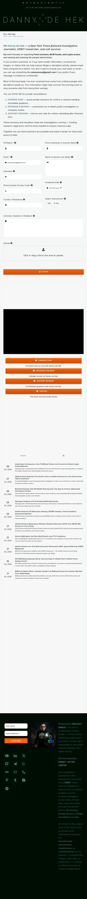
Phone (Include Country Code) (16, 185)
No (57, 203)
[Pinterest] (6, 780)
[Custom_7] (19, 787)
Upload (6, 243)
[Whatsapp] (23, 763)
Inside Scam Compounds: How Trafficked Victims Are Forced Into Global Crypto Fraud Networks (47, 465)
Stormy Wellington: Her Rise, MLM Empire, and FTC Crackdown (40, 536)
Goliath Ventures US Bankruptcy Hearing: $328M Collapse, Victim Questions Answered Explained (45, 512)
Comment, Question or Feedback (17, 216)
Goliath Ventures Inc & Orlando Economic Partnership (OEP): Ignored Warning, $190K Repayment (49, 547)
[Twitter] (23, 755)
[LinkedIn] (15, 755)
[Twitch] (6, 763)
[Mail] (15, 772)
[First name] (16, 726)
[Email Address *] (16, 733)
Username (7, 171)
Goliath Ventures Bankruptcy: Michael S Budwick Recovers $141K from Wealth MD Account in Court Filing (48, 525)
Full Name (8, 143)
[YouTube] (6, 755)
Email (6, 157)
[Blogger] (23, 780)
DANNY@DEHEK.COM (52, 8)
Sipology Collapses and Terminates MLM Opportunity (36, 501)
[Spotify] (6, 788)
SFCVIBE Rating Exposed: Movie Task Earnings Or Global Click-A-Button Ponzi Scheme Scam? (46, 560)
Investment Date (52, 182)
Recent (23, 456)
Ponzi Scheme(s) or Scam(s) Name (60, 143)
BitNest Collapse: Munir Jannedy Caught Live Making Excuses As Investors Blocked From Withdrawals (48, 572)
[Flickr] (6, 772)
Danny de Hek (16, 45)
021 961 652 (33, 8)
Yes (49, 203)
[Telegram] (15, 763)
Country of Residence (12, 199)
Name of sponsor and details (57, 157)
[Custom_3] (14, 787)
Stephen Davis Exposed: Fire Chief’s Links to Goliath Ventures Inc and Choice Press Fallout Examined (48, 477)
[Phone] (23, 772)
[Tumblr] (15, 780)
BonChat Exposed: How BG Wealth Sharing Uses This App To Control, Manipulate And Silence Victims (47, 490)
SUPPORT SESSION (18, 113)
